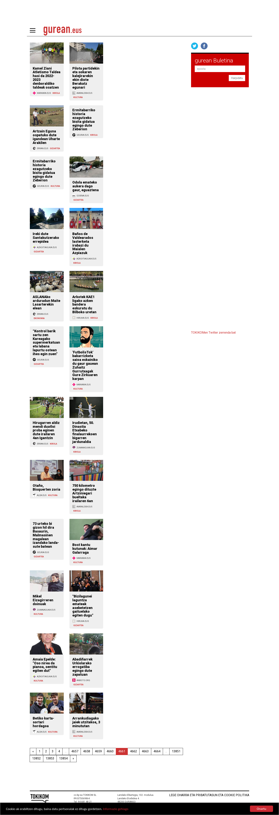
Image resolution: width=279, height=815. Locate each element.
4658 (86, 751)
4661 (121, 751)
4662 (133, 751)
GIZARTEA (55, 148)
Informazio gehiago (115, 809)
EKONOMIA (39, 318)
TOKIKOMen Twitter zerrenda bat (213, 332)
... (66, 751)
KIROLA (56, 93)
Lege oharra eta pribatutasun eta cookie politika (209, 795)
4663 (145, 751)
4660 (110, 751)
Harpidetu (237, 78)
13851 (176, 751)
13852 (36, 758)
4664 (157, 751)
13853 (50, 758)
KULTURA (78, 97)
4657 (74, 751)
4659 (98, 751)
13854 (63, 758)
